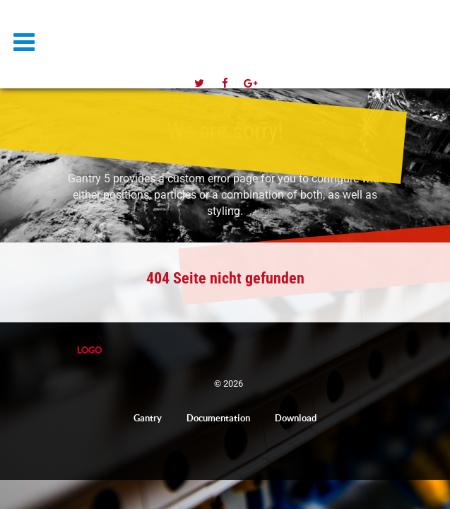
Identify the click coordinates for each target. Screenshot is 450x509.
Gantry (148, 418)
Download (295, 418)
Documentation (218, 418)
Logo (106, 33)
